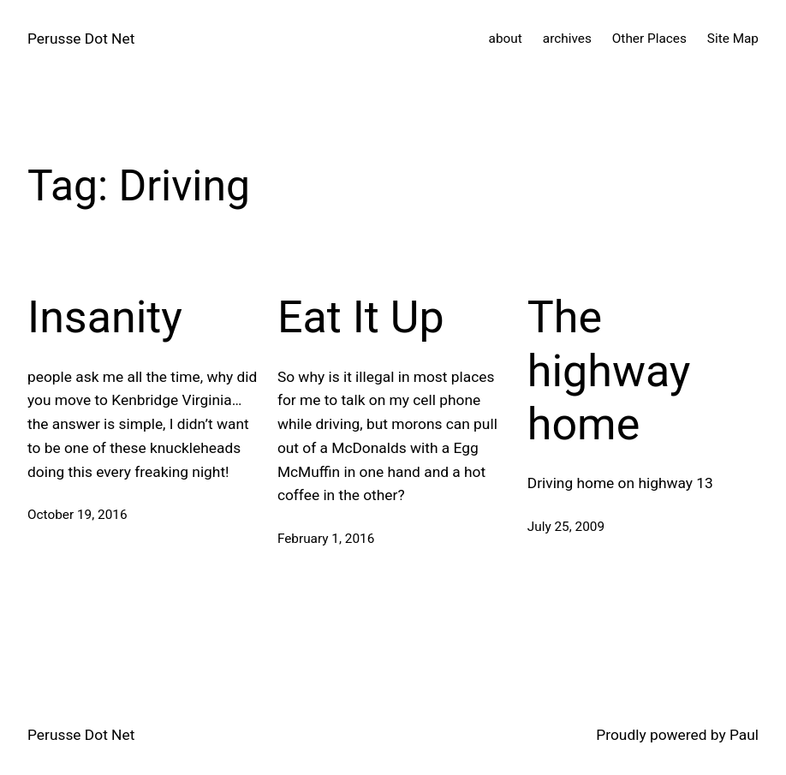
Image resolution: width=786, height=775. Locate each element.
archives (567, 38)
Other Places (649, 38)
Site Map (733, 38)
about (505, 38)
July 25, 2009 (565, 526)
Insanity (104, 317)
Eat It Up (360, 317)
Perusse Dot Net (80, 38)
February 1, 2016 (325, 538)
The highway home (609, 370)
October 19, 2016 (77, 514)
